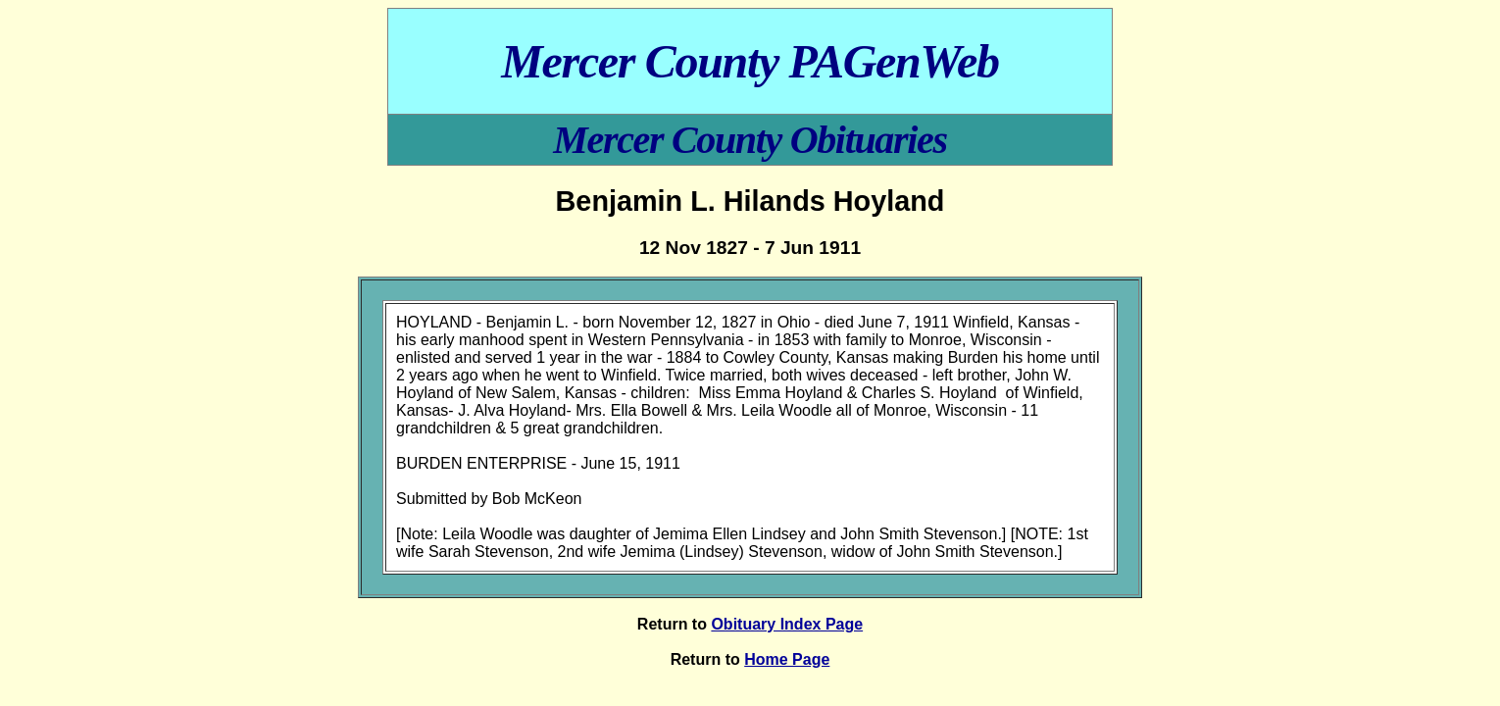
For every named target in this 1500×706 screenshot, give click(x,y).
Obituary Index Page (787, 624)
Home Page (786, 659)
